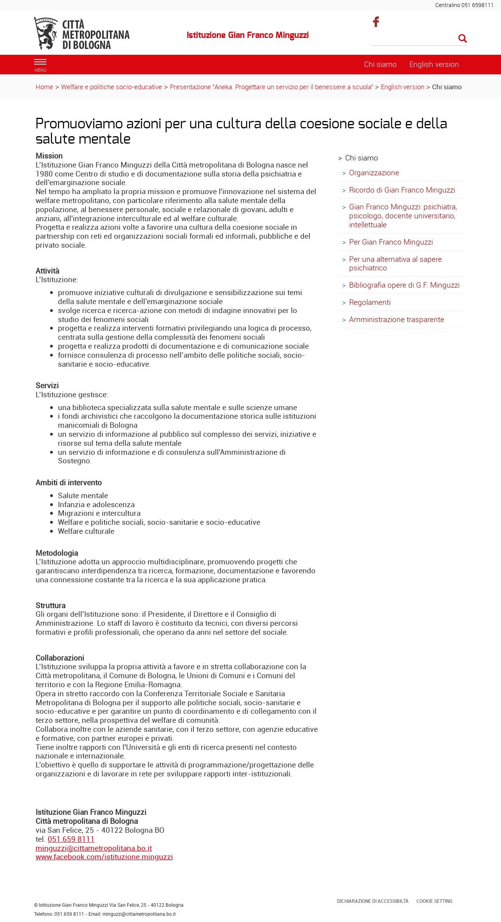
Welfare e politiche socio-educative (111, 86)
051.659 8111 (71, 839)
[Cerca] (419, 39)
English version (402, 86)
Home (44, 86)
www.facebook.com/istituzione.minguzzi (104, 857)
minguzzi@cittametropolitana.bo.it (94, 848)
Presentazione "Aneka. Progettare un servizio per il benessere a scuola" (272, 86)
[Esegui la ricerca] (462, 38)
